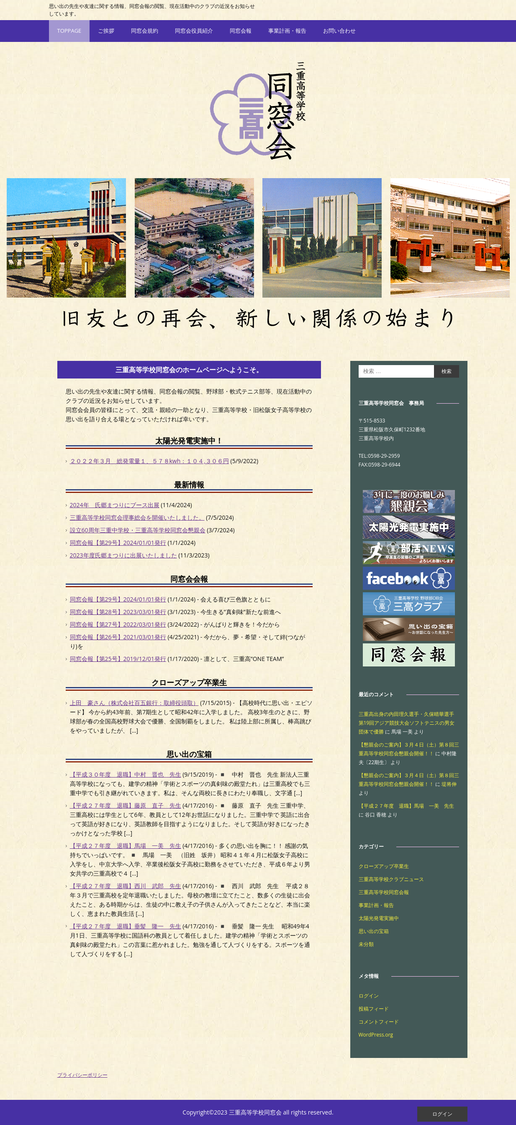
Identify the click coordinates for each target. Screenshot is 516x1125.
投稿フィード (374, 1008)
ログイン (369, 995)
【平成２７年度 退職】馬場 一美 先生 (125, 846)
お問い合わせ (339, 30)
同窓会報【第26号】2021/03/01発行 (118, 637)
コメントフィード (379, 1021)
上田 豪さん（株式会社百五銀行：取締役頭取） (134, 703)
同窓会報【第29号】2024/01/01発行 (118, 543)
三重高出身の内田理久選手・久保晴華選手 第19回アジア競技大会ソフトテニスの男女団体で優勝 (409, 722)
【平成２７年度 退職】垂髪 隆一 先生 (125, 926)
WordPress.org (376, 1034)
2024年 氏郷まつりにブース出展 (114, 505)
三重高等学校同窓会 (258, 110)
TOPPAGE (69, 30)
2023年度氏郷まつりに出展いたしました (123, 555)
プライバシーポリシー (82, 1074)
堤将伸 (449, 784)
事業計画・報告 (287, 30)
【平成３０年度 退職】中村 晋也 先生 (125, 774)
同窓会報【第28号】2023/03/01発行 (118, 612)
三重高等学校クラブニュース (391, 879)
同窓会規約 (144, 30)
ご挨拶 (106, 30)
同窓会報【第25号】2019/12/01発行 (118, 659)
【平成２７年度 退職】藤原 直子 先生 (125, 805)
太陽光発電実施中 (379, 918)
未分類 (366, 944)
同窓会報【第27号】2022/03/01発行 (118, 624)
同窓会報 (241, 30)
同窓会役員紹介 (194, 30)
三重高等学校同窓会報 (384, 892)
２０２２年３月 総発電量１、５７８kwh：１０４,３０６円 (149, 461)
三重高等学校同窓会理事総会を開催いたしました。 (137, 517)
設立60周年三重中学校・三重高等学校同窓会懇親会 (137, 530)
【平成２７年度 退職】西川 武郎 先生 (125, 886)
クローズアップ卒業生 (384, 866)
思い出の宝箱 (374, 931)
